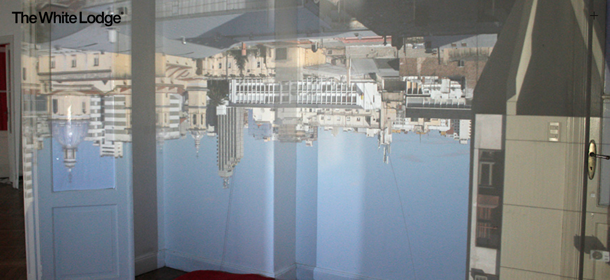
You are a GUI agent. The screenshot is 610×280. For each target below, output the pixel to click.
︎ (594, 16)
